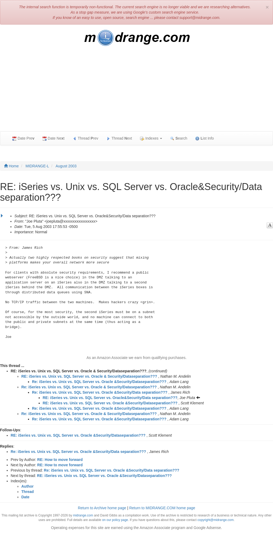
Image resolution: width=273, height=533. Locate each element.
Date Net (53, 138)
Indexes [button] (151, 138)
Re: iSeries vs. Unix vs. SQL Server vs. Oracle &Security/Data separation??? (99, 392)
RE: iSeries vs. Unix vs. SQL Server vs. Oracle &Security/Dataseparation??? (110, 403)
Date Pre (23, 138)
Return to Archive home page (102, 508)
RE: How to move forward (60, 459)
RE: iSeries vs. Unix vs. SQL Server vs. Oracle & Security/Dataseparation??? (89, 376)
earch (178, 138)
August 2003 (66, 166)
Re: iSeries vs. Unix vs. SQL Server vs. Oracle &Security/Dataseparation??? (99, 382)
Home (11, 166)
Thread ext (119, 138)
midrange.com (83, 515)
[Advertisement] (136, 91)
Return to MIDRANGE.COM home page (162, 508)
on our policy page (115, 520)
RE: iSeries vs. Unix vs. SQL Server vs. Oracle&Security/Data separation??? (110, 398)
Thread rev (85, 138)
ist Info (204, 138)
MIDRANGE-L (37, 166)
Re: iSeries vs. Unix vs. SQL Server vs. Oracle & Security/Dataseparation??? (89, 387)
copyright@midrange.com (216, 520)
